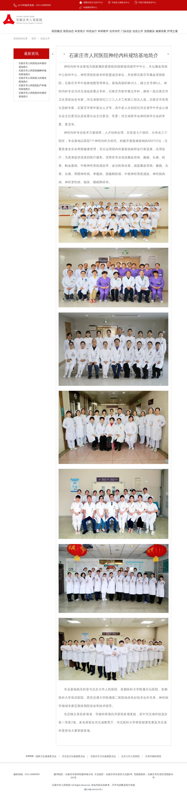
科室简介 (80, 31)
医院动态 (68, 35)
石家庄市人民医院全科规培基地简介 (32, 65)
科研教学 (103, 35)
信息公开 (138, 35)
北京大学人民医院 (130, 756)
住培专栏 (114, 35)
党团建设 (149, 31)
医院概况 (57, 35)
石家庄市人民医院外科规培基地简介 (32, 95)
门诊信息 (126, 35)
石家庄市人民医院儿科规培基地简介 (32, 80)
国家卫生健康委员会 (46, 756)
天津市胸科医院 (153, 756)
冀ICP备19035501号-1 (93, 789)
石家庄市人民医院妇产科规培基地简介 (32, 87)
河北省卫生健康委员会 (73, 756)
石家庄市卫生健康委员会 (103, 756)
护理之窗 (172, 35)
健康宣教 (161, 35)
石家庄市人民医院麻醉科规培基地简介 (32, 72)
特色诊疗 (91, 35)
